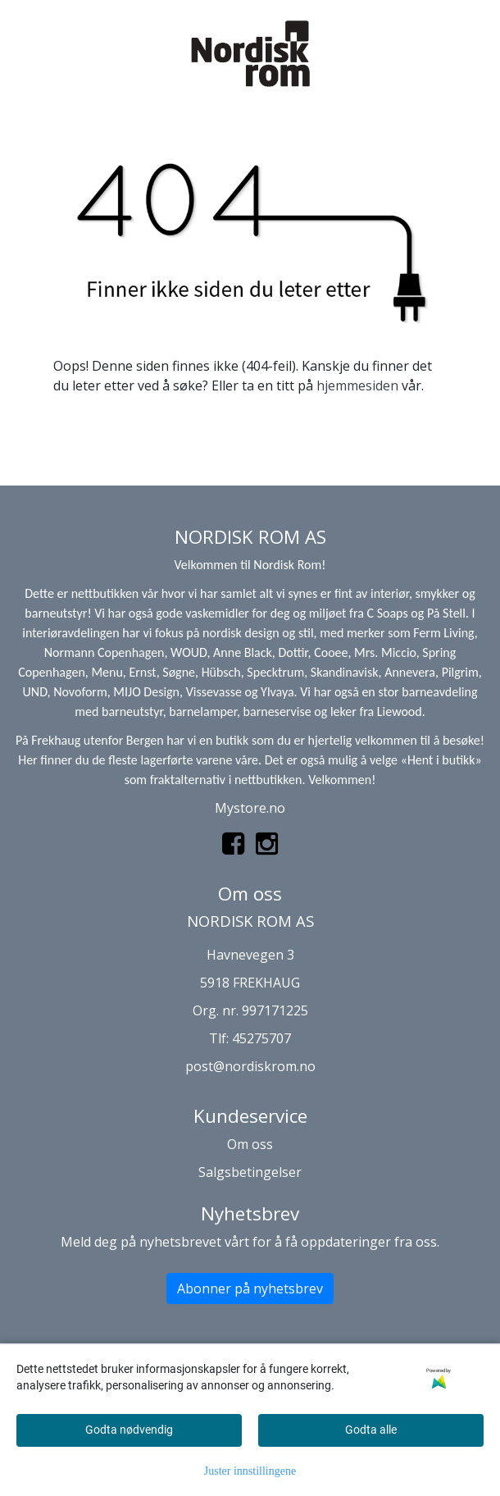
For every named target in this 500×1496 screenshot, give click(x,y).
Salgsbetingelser (250, 1172)
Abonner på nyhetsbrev (250, 1288)
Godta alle (371, 1429)
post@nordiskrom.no (250, 1066)
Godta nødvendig (129, 1429)
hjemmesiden (357, 385)
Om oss (250, 1144)
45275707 (261, 1038)
